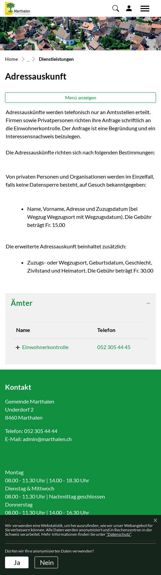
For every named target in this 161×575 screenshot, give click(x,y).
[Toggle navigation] (142, 8)
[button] (115, 8)
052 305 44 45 (113, 347)
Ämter (22, 302)
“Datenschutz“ (118, 534)
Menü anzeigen (80, 97)
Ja (17, 562)
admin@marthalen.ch (47, 439)
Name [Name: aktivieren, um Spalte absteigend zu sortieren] (23, 330)
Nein (47, 562)
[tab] (80, 303)
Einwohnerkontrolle (45, 347)
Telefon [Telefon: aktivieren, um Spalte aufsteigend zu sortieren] (106, 330)
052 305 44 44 (40, 431)
